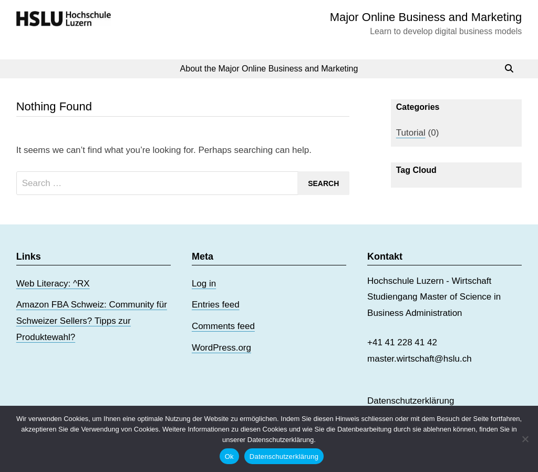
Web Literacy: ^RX (53, 284)
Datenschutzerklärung (410, 401)
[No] (525, 439)
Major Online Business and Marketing (426, 17)
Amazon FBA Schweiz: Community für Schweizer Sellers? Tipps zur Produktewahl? (91, 321)
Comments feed (223, 326)
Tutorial (411, 133)
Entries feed (216, 305)
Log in (204, 284)
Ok (229, 456)
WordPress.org (221, 348)
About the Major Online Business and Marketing (269, 68)
